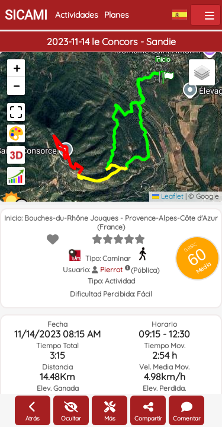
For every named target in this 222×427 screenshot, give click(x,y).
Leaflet (168, 196)
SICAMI (26, 15)
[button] (168, 73)
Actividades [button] (76, 14)
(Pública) (145, 270)
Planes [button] (116, 14)
